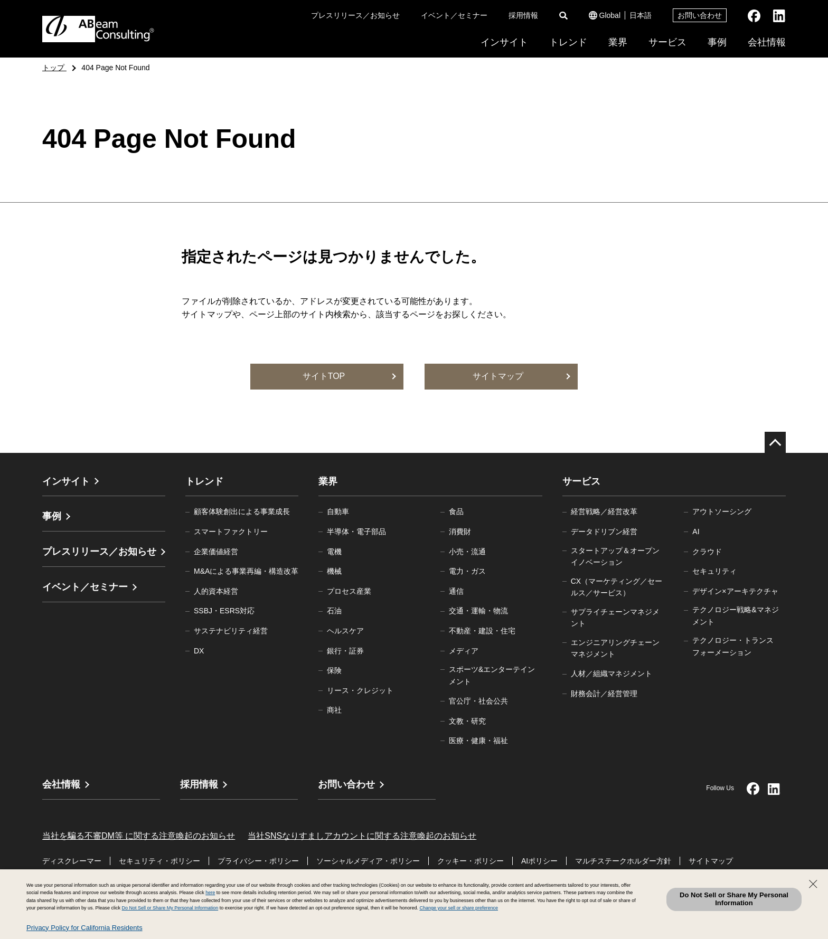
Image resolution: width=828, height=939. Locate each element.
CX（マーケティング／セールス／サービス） (616, 587)
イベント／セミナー (454, 15)
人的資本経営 (216, 591)
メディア (463, 651)
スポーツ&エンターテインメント (492, 675)
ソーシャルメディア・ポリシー (368, 861)
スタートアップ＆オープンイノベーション (615, 556)
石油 (334, 610)
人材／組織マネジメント (611, 673)
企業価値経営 (216, 551)
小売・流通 (467, 551)
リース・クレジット (360, 690)
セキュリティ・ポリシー (159, 861)
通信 (456, 591)
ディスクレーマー (71, 861)
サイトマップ (711, 861)
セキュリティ (714, 571)
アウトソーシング (721, 511)
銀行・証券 (345, 651)
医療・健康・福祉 (478, 740)
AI (695, 531)
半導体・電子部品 (356, 531)
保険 (334, 670)
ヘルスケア (345, 631)
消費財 (460, 531)
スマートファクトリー (231, 531)
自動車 (338, 511)
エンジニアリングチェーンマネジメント (615, 648)
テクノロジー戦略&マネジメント (735, 615)
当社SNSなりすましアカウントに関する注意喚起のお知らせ (362, 835)
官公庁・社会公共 (478, 701)
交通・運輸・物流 (478, 610)
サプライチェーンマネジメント (615, 618)
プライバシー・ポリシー (258, 861)
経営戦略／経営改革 (604, 511)
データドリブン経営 (604, 531)
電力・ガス (467, 571)
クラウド (707, 551)
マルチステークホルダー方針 (623, 861)
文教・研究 (467, 721)
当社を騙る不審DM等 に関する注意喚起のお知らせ (138, 835)
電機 (334, 551)
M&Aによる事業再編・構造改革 (246, 571)
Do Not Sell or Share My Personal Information (734, 899)
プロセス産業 (349, 591)
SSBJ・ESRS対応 (224, 610)
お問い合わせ (700, 15)
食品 (456, 511)
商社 (334, 710)
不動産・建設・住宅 (482, 631)
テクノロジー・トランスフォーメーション (733, 646)
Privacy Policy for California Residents (84, 928)
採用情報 (523, 15)
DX (199, 651)
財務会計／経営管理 (604, 693)
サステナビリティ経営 (231, 631)
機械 (334, 571)
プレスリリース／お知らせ (355, 15)
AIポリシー (539, 861)
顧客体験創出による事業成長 (242, 511)
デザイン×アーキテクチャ (735, 591)
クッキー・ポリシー (470, 861)
